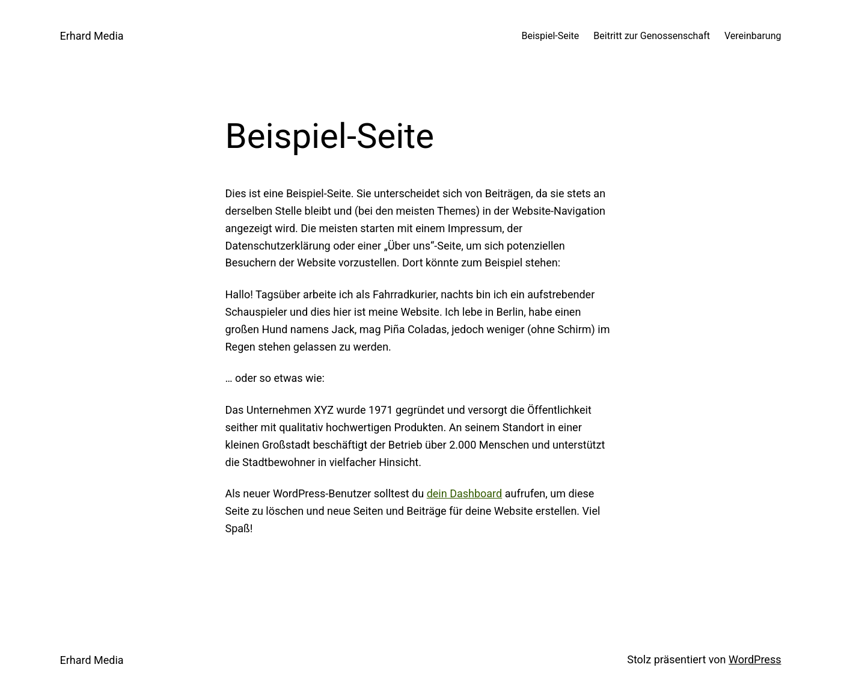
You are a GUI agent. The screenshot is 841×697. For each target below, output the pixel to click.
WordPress (755, 659)
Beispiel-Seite (550, 35)
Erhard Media (92, 35)
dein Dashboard (465, 493)
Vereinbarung (752, 35)
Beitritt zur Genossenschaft (651, 35)
